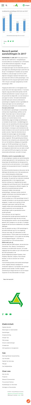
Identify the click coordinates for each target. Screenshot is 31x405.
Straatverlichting (6, 335)
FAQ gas (4, 364)
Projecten (4, 377)
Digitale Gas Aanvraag (8, 361)
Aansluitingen (5, 332)
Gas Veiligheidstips (7, 366)
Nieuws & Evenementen (8, 379)
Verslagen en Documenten (9, 387)
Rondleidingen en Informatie (9, 384)
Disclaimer (21, 393)
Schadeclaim (5, 345)
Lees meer (27, 1)
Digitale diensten (6, 327)
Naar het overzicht (8, 279)
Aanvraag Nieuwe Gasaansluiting (10, 356)
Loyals (19, 395)
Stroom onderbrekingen (8, 343)
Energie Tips (5, 337)
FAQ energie (5, 340)
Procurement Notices (8, 382)
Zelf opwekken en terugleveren (10, 348)
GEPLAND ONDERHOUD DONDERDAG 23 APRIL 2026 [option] (16, 1)
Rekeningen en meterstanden (10, 330)
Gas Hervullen (5, 358)
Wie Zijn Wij (5, 374)
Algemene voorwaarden (13, 393)
